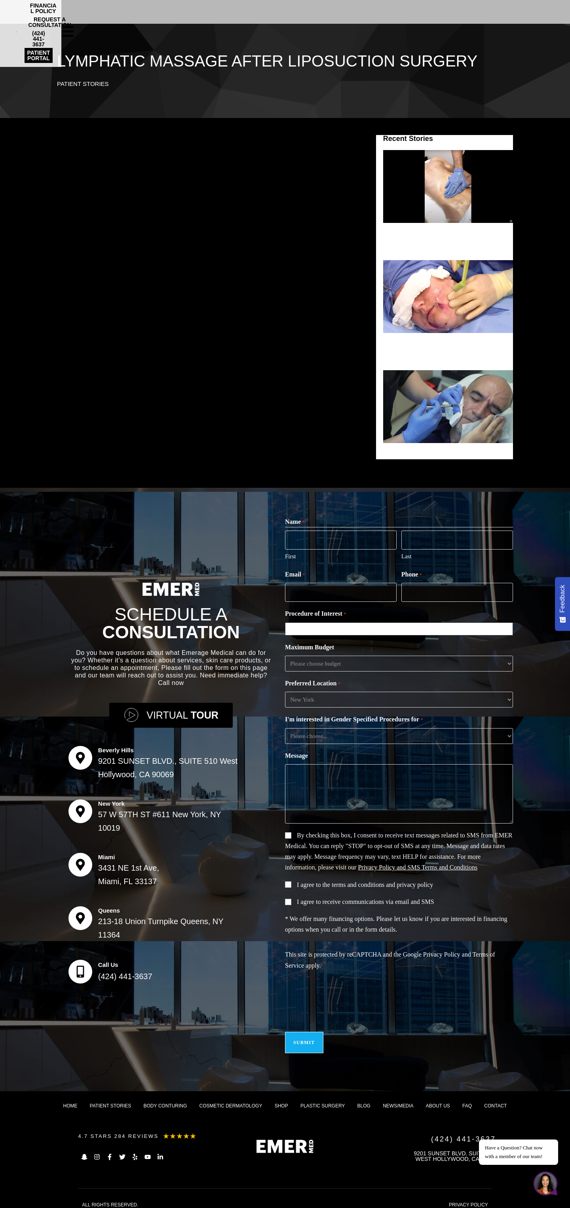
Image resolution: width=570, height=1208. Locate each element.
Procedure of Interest (315, 611)
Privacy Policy (441, 952)
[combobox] (401, 626)
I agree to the (365, 882)
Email (295, 573)
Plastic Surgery (322, 1098)
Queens (109, 907)
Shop (281, 1098)
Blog (363, 1098)
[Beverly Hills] (80, 754)
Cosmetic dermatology (231, 1098)
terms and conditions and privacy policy (382, 882)
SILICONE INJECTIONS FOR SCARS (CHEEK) (443, 454)
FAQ (467, 1098)
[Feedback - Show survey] (562, 604)
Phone (411, 573)
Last (406, 555)
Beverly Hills (116, 746)
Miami (106, 853)
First (290, 555)
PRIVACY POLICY (468, 1197)
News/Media (398, 1098)
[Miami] (80, 861)
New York (111, 800)
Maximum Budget (309, 644)
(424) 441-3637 (125, 972)
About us (438, 1098)
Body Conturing (165, 1098)
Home (70, 1098)
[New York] (80, 808)
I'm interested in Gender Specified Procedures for (354, 717)
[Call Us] (80, 968)
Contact (495, 1098)
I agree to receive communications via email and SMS (365, 899)
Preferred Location (312, 681)
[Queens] (80, 914)
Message (296, 753)
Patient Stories (84, 83)
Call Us (108, 961)
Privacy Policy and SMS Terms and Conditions (417, 865)
